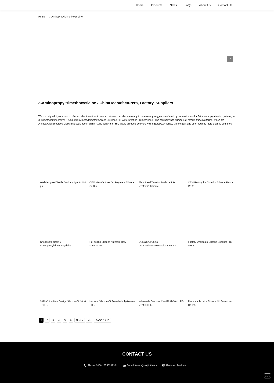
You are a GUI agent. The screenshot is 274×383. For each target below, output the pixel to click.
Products (156, 5)
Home (139, 5)
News (173, 5)
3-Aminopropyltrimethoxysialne (66, 16)
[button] (230, 59)
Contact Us (225, 5)
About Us (205, 5)
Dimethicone (146, 120)
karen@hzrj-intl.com (146, 365)
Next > (79, 320)
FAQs (188, 5)
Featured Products (176, 365)
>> (89, 320)
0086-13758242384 (106, 365)
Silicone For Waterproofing (122, 120)
